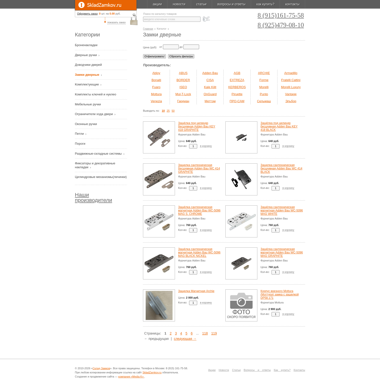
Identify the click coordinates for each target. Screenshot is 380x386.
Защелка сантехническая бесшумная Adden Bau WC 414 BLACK (281, 168)
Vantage (290, 94)
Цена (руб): (150, 47)
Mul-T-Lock (183, 94)
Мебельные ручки (88, 104)
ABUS (183, 73)
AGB (237, 73)
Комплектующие (87, 84)
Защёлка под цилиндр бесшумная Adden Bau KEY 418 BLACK (279, 126)
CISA (210, 80)
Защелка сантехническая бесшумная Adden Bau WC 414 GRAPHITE (199, 168)
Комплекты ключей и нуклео (96, 94)
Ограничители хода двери (94, 114)
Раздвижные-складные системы (99, 153)
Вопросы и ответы (257, 370)
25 (168, 110)
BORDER (183, 80)
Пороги (80, 143)
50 (173, 110)
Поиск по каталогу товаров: (160, 14)
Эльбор (290, 101)
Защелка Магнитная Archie (196, 291)
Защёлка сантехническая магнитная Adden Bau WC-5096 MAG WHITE (282, 210)
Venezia (156, 101)
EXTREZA (237, 80)
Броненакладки (86, 45)
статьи (201, 4)
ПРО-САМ (237, 101)
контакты (292, 4)
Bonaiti (156, 80)
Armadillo (290, 73)
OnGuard (210, 94)
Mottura (156, 94)
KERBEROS (237, 87)
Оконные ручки (86, 124)
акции (157, 4)
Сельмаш (264, 101)
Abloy (156, 73)
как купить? (265, 4)
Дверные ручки (86, 55)
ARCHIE (264, 73)
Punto (264, 94)
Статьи (236, 370)
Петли (80, 133)
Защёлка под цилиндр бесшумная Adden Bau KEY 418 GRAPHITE (196, 126)
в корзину (206, 145)
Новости (224, 370)
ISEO (183, 87)
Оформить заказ (87, 13)
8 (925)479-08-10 (281, 25)
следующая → (185, 339)
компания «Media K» (131, 376)
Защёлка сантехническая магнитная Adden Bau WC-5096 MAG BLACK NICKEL (199, 252)
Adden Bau (210, 73)
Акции (212, 370)
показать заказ (116, 22)
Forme (264, 80)
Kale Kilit (210, 87)
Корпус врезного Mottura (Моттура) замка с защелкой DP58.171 (280, 294)
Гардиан (183, 101)
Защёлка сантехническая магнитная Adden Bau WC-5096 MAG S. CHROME (199, 210)
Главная (148, 28)
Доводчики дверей (89, 65)
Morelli (264, 87)
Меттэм (210, 101)
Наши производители (93, 197)
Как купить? (282, 370)
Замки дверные (87, 74)
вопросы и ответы (231, 4)
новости (179, 4)
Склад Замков (101, 368)
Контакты (299, 370)
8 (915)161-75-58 (281, 15)
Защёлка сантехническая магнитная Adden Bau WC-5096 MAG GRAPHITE (282, 252)
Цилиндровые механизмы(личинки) (101, 177)
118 (205, 333)
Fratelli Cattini (290, 80)
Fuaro (156, 87)
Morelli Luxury (291, 87)
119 (214, 333)
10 (163, 110)
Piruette (237, 94)
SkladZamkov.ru (105, 5)
